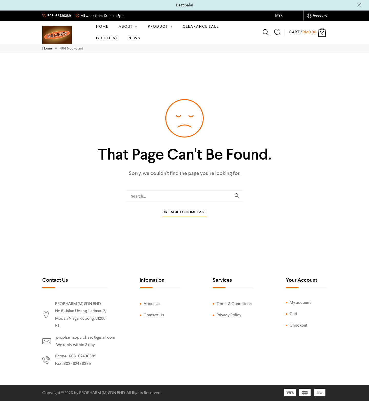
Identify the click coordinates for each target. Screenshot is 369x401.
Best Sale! (184, 5)
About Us (152, 303)
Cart (294, 313)
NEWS (134, 38)
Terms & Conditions (234, 303)
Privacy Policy (229, 315)
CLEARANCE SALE (201, 26)
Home (102, 26)
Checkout (299, 325)
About (128, 26)
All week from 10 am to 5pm (102, 15)
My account (300, 302)
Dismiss (359, 5)
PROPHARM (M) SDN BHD (102, 392)
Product (160, 26)
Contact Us (154, 315)
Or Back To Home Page (184, 212)
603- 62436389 (59, 15)
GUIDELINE (107, 38)
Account (316, 15)
